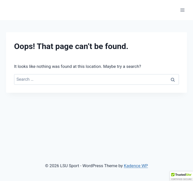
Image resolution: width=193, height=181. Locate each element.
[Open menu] (182, 10)
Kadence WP (136, 165)
